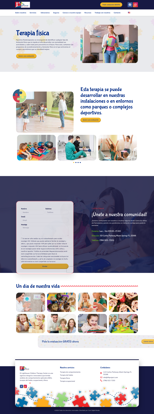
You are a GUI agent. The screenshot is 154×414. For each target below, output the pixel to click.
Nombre (24, 259)
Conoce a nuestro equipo (72, 13)
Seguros (56, 13)
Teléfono (48, 259)
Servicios (33, 13)
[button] (73, 162)
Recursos (87, 13)
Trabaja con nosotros (102, 13)
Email (23, 267)
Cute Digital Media (94, 410)
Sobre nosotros (20, 13)
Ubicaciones (45, 13)
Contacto (117, 13)
